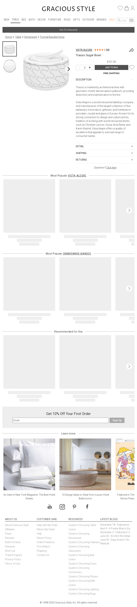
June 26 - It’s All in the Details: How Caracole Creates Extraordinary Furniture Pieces (116, 536)
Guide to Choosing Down (82, 563)
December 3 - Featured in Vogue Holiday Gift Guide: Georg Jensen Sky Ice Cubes (116, 532)
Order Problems (46, 542)
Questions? (105, 167)
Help (39, 533)
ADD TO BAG (111, 67)
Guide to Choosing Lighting (83, 589)
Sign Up (117, 420)
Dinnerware (30, 37)
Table (15, 19)
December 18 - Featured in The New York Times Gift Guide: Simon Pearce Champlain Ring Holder (116, 524)
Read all (104, 543)
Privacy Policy (13, 559)
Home (8, 37)
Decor (42, 19)
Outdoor (88, 19)
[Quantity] (85, 67)
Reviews (9, 538)
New (6, 19)
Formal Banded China (52, 37)
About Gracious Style (17, 525)
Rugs (67, 19)
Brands (101, 19)
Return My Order (46, 529)
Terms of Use (12, 563)
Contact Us (43, 555)
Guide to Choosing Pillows (83, 576)
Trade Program (13, 555)
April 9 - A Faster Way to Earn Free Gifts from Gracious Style (116, 528)
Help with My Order (47, 525)
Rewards (10, 546)
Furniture (54, 19)
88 (107, 50)
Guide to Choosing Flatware (84, 542)
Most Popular (68, 175)
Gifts (76, 19)
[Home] (68, 9)
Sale (112, 19)
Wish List (10, 550)
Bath (32, 19)
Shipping (42, 550)
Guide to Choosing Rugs (82, 593)
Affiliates (10, 529)
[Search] (119, 20)
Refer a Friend (12, 542)
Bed (24, 19)
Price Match (43, 546)
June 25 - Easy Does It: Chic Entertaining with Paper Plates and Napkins (116, 539)
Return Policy (44, 538)
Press (8, 533)
